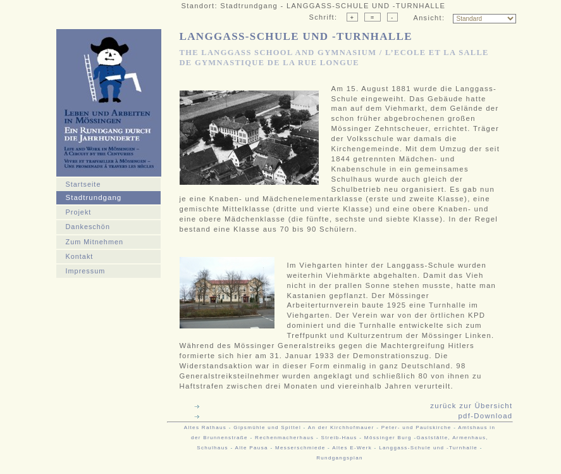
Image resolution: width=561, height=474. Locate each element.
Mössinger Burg (388, 437)
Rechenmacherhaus (284, 437)
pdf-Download (485, 416)
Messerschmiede (300, 448)
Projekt (74, 211)
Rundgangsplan (339, 458)
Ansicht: (433, 18)
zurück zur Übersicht (471, 405)
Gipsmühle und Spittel (267, 427)
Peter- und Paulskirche (416, 427)
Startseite (78, 183)
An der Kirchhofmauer (341, 427)
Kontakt (75, 255)
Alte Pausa (251, 448)
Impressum (81, 270)
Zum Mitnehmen (90, 240)
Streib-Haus (339, 437)
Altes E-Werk (352, 448)
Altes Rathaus (205, 427)
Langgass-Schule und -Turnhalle (428, 448)
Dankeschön (83, 225)
